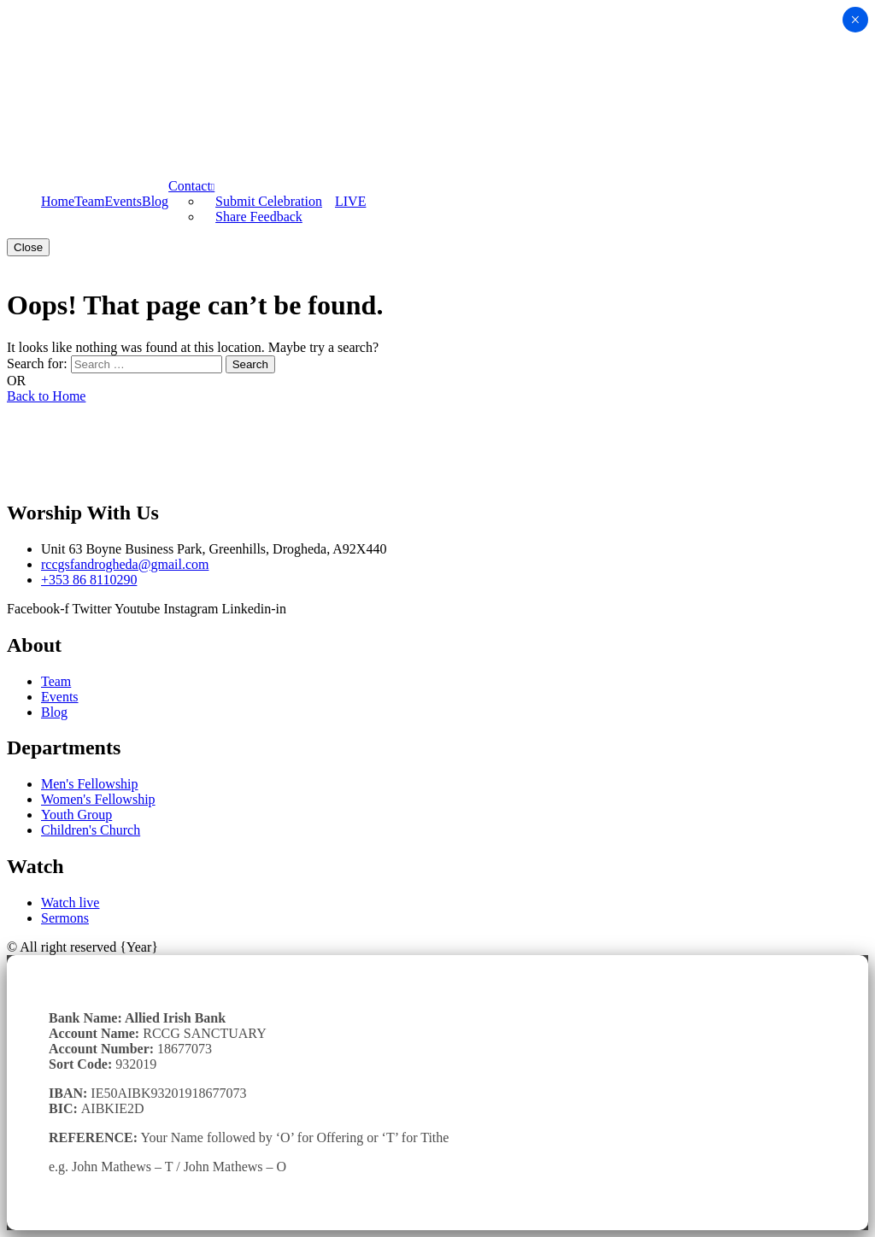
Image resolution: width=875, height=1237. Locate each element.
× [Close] (855, 19)
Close (28, 247)
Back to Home (46, 396)
